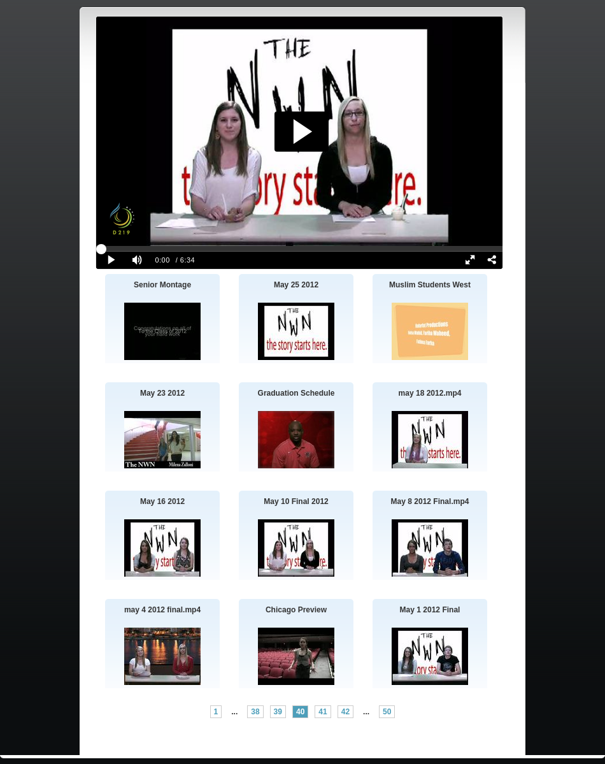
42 (345, 711)
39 (278, 711)
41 (322, 711)
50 (387, 711)
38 (255, 711)
